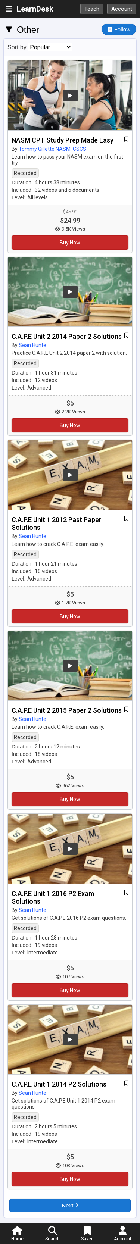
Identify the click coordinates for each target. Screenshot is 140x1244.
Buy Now (70, 243)
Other (28, 30)
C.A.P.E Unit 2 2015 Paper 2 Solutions (67, 710)
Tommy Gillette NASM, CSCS (52, 149)
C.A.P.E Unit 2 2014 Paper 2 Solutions (67, 336)
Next (70, 1205)
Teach (91, 9)
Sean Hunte (32, 345)
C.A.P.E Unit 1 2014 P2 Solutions (59, 1084)
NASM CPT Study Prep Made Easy (62, 140)
